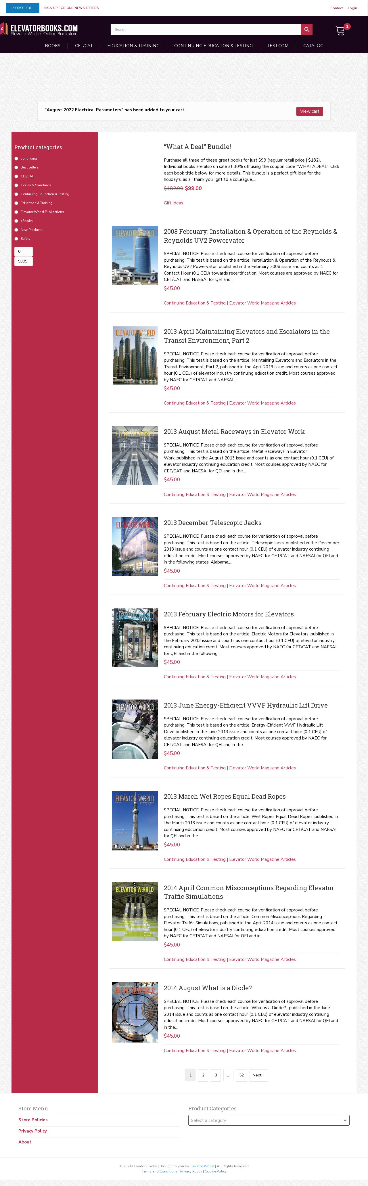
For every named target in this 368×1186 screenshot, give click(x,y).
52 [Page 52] (241, 1075)
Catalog (313, 45)
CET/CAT (84, 45)
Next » (258, 1075)
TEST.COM (278, 45)
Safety (25, 238)
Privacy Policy (32, 1131)
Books (52, 45)
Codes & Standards (36, 185)
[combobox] (269, 1120)
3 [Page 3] (216, 1075)
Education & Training (133, 45)
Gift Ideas (173, 203)
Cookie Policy (216, 1171)
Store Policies (33, 1119)
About (25, 1142)
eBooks (26, 221)
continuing (29, 158)
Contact (336, 8)
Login (352, 8)
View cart (309, 111)
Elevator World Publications (42, 212)
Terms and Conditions (160, 1171)
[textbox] (269, 1120)
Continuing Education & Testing (213, 45)
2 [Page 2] (203, 1075)
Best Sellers (30, 167)
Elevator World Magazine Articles (262, 303)
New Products (31, 229)
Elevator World (202, 1166)
